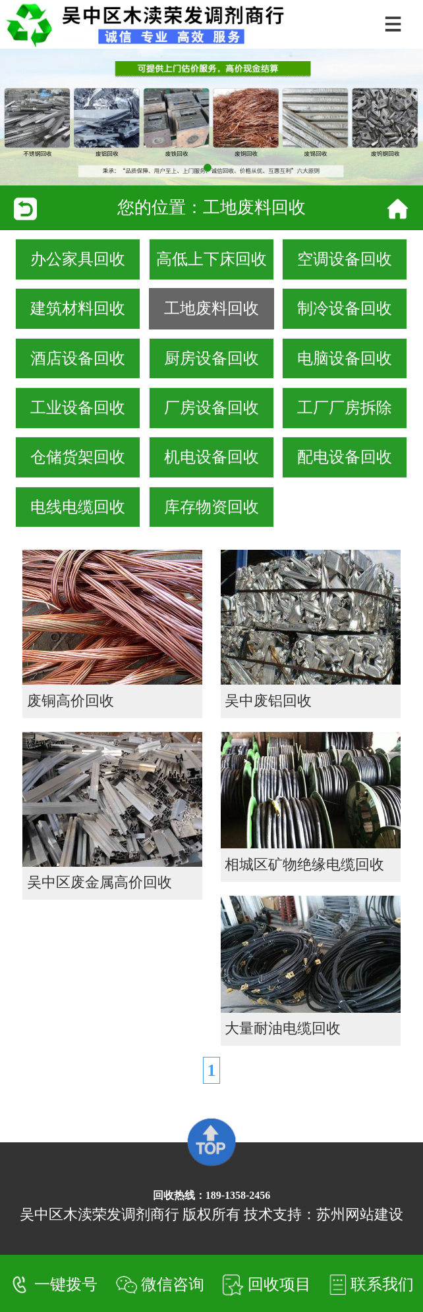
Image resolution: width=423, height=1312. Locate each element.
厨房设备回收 (211, 358)
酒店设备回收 (77, 358)
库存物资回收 (211, 507)
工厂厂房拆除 (344, 407)
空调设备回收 (344, 259)
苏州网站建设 (359, 1215)
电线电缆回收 (77, 507)
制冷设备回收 (344, 308)
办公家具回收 (77, 259)
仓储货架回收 (77, 457)
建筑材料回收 (77, 308)
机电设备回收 (211, 457)
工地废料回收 (211, 308)
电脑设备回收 (344, 358)
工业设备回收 (77, 407)
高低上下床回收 (211, 259)
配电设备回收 (344, 457)
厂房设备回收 (211, 407)
